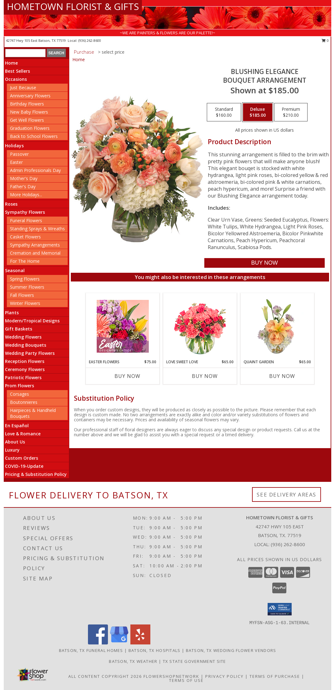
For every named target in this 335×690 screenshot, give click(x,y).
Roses (11, 204)
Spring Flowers (25, 279)
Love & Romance (23, 434)
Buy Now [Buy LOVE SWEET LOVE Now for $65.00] (205, 376)
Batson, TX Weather (133, 661)
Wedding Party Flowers (30, 353)
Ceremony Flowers (25, 369)
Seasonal (15, 270)
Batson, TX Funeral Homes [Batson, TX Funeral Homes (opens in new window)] (91, 650)
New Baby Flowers (29, 112)
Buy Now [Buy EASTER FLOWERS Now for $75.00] (127, 376)
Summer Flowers (27, 287)
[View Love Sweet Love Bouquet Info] (200, 326)
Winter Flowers (25, 303)
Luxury (12, 450)
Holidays (14, 146)
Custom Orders (21, 458)
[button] (280, 609)
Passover (19, 154)
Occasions (16, 79)
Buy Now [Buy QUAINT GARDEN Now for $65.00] (282, 376)
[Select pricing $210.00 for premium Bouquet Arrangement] (290, 112)
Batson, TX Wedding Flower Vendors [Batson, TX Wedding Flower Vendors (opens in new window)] (231, 650)
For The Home (25, 261)
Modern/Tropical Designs (32, 321)
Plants (12, 313)
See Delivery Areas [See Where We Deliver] (286, 494)
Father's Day (23, 186)
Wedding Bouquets (25, 345)
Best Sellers (17, 71)
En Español (17, 425)
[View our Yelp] (140, 643)
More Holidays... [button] (26, 195)
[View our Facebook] (98, 643)
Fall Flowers (22, 295)
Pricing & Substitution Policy (36, 474)
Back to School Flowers (34, 136)
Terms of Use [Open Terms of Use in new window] (186, 680)
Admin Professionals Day (35, 170)
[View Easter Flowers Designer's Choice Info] (123, 326)
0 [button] (325, 40)
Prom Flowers (19, 386)
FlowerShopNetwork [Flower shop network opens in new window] (171, 676)
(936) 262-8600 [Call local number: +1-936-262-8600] (89, 40)
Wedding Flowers (23, 337)
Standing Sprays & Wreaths (37, 229)
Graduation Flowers (30, 128)
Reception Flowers (24, 361)
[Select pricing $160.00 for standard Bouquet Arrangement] (224, 112)
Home (11, 63)
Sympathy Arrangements (35, 245)
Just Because (23, 88)
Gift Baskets (18, 329)
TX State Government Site (194, 661)
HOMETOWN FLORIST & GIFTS (73, 6)
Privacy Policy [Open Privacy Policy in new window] (224, 676)
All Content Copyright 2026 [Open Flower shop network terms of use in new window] (105, 676)
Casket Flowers (25, 237)
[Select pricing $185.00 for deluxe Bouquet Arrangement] (257, 112)
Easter (16, 162)
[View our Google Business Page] (119, 643)
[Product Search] (25, 53)
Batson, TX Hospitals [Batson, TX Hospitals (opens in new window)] (155, 650)
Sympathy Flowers (25, 212)
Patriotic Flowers (23, 377)
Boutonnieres (23, 402)
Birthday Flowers (27, 104)
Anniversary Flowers (30, 96)
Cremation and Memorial (35, 253)
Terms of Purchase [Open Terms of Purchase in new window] (275, 676)
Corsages (19, 394)
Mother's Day (23, 178)
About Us (15, 442)
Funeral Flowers (26, 220)
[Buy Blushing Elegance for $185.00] (264, 263)
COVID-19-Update (24, 466)
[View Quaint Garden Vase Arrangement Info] (277, 326)
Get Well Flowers (27, 120)
